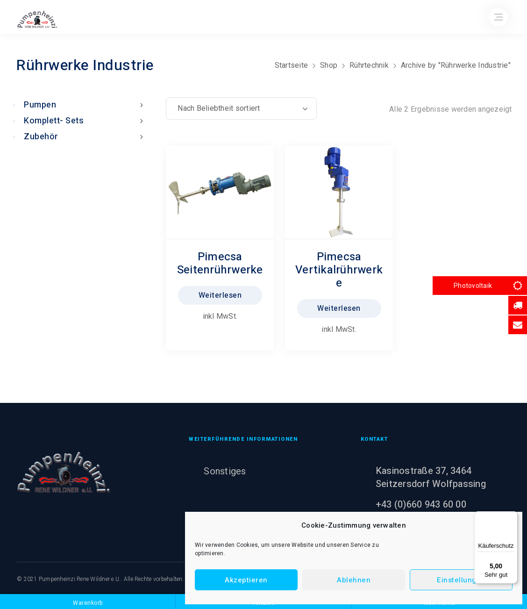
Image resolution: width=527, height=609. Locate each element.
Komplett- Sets (85, 121)
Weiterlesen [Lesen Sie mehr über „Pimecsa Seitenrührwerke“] (220, 295)
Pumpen (85, 105)
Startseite (291, 65)
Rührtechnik (369, 65)
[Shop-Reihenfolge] (241, 108)
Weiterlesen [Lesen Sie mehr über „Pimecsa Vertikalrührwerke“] (339, 308)
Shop (328, 65)
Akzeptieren (246, 580)
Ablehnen (353, 580)
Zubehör (85, 136)
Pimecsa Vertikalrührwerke (339, 270)
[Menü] (512, 517)
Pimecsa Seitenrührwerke (220, 263)
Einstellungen (461, 580)
